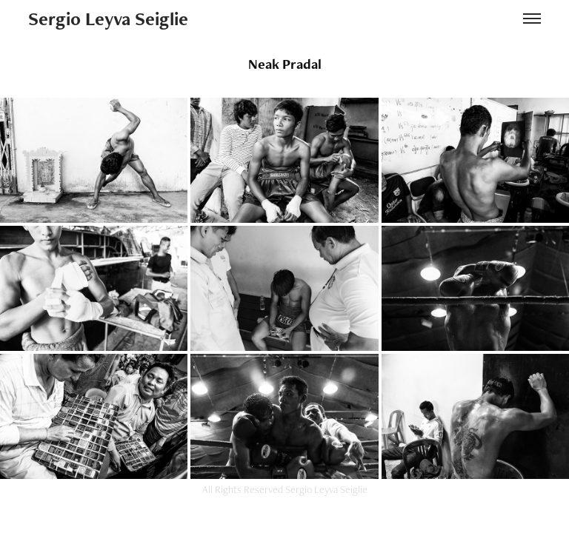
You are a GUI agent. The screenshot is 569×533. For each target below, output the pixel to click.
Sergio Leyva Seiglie (108, 18)
